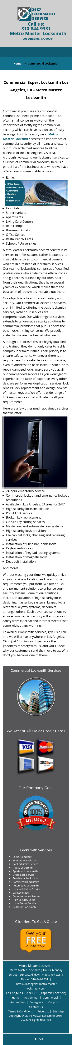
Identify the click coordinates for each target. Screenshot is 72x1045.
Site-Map (58, 1011)
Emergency (37, 1002)
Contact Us (36, 1007)
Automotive (17, 1002)
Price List (43, 1011)
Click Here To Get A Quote (36, 921)
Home (17, 63)
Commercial (50, 997)
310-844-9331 (36, 28)
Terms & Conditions (20, 1011)
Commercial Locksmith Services (36, 670)
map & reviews (51, 974)
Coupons (54, 1002)
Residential (31, 997)
